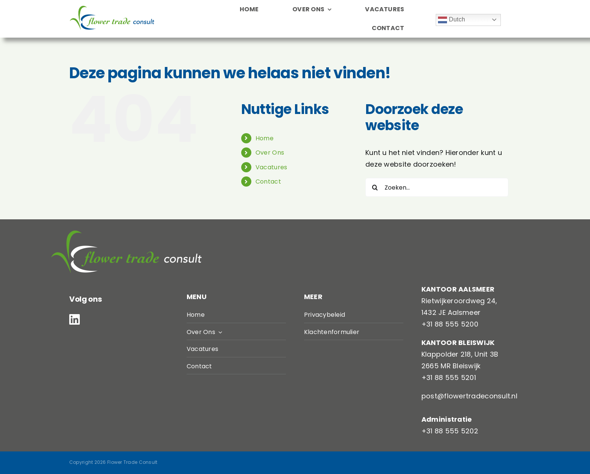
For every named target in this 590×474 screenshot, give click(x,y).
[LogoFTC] (111, 9)
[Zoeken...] (436, 187)
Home (264, 138)
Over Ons (269, 152)
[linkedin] (74, 319)
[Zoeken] (374, 187)
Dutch (451, 19)
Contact (268, 181)
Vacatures (271, 167)
